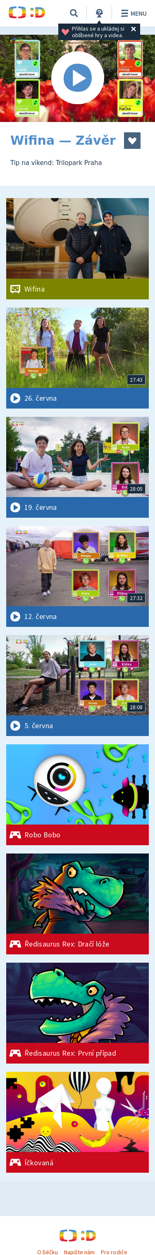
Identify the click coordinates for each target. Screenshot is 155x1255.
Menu (132, 13)
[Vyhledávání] (74, 13)
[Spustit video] (77, 78)
